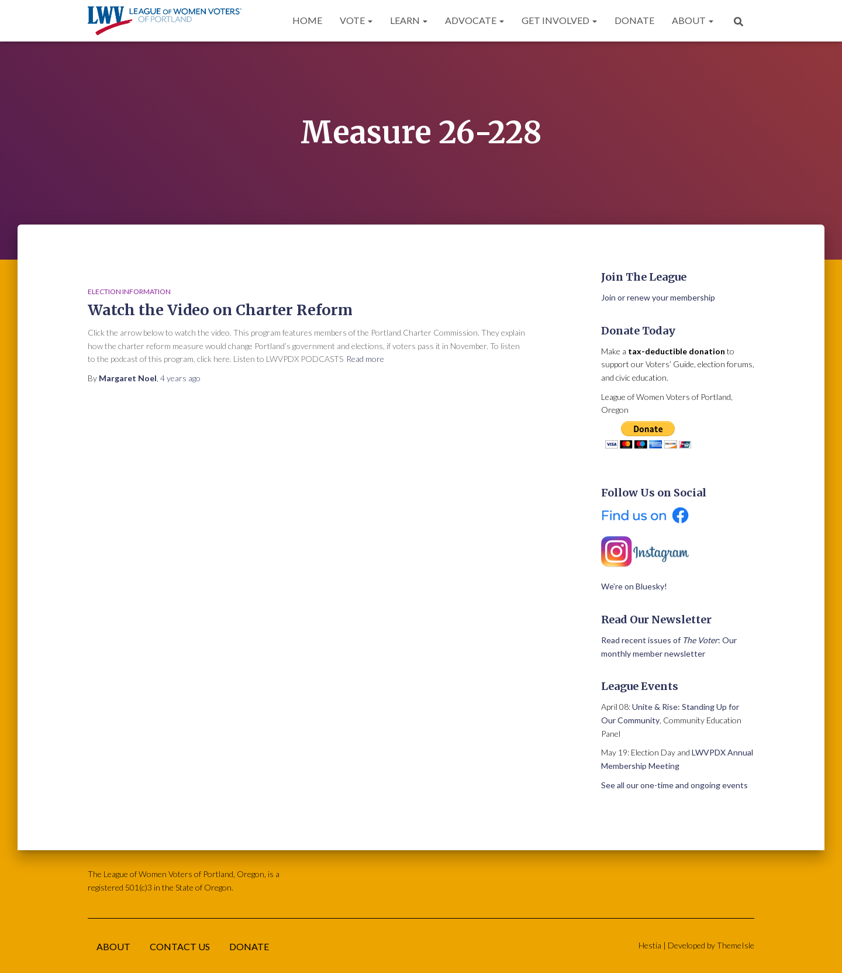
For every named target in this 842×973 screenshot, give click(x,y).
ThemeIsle (735, 945)
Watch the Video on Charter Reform (220, 310)
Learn (408, 20)
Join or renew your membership (658, 297)
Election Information (129, 291)
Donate (634, 20)
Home (307, 20)
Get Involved (559, 20)
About (692, 20)
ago (180, 378)
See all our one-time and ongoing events (674, 785)
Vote (356, 20)
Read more (365, 359)
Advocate (474, 20)
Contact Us (180, 946)
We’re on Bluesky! (634, 586)
